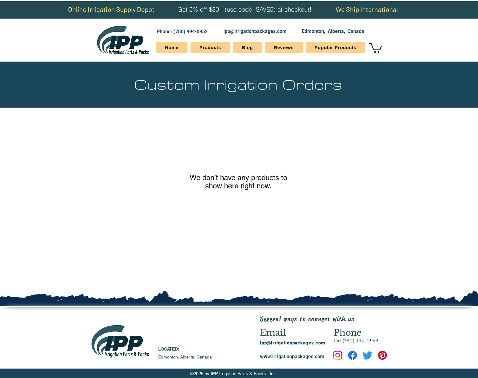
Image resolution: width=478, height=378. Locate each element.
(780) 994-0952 (190, 31)
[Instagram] (338, 355)
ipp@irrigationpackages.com (255, 31)
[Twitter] (367, 355)
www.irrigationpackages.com (292, 356)
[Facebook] (352, 355)
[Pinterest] (382, 355)
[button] (375, 47)
